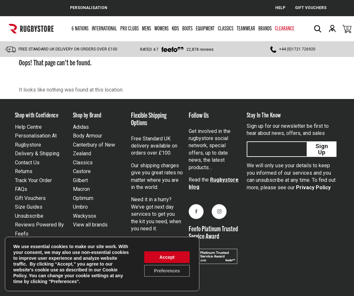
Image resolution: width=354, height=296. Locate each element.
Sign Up (321, 149)
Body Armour (87, 136)
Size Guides (28, 207)
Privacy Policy (313, 187)
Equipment (205, 28)
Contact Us (27, 162)
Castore (82, 171)
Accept (167, 257)
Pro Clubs (129, 28)
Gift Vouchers (30, 198)
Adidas (81, 127)
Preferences (167, 270)
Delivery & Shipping (37, 153)
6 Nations (80, 28)
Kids (175, 28)
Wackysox (84, 216)
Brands (265, 28)
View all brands (90, 225)
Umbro (80, 207)
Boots (187, 28)
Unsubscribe (29, 216)
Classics (225, 28)
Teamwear (246, 28)
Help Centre (28, 127)
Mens (146, 28)
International (104, 28)
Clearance (284, 28)
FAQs (21, 189)
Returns (23, 171)
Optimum (83, 198)
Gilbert (80, 180)
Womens (161, 28)
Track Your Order (33, 180)
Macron (81, 189)
